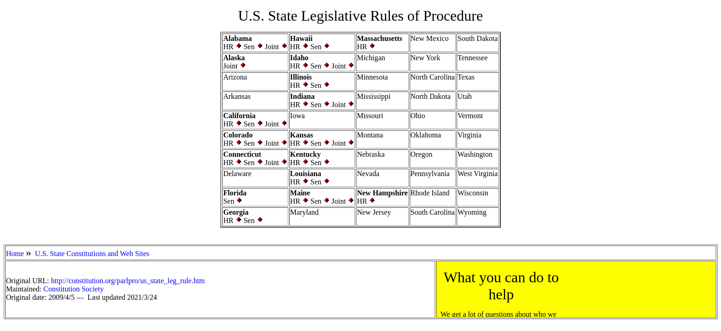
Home (15, 253)
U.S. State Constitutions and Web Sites (92, 253)
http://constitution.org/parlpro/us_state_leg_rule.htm (128, 281)
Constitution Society (73, 289)
